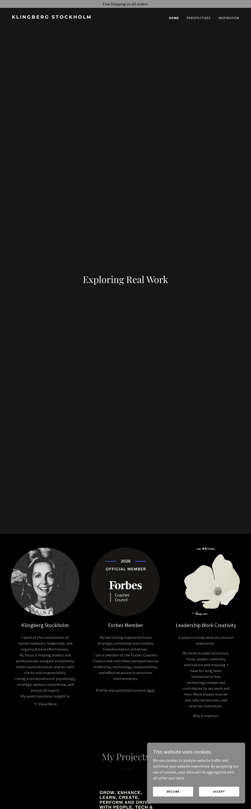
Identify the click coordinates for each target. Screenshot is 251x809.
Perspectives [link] (199, 18)
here (150, 690)
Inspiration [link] (229, 18)
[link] (67, 17)
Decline (173, 791)
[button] (45, 703)
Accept (219, 791)
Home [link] (174, 18)
